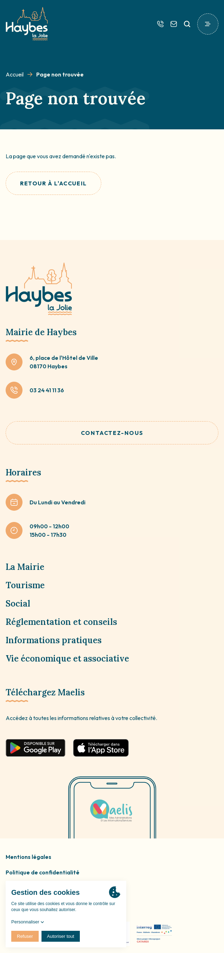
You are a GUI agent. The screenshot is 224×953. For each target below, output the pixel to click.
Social (18, 603)
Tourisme (25, 585)
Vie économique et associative (67, 658)
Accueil (15, 74)
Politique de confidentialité (42, 872)
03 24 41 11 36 (47, 390)
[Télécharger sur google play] (35, 748)
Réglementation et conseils (61, 621)
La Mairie (25, 566)
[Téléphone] (160, 24)
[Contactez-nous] (174, 24)
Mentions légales (28, 856)
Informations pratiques (54, 640)
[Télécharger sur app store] (101, 748)
